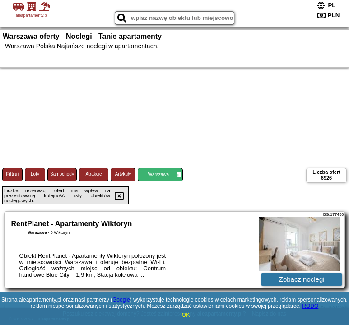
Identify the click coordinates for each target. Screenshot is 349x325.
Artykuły (123, 174)
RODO (310, 306)
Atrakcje (93, 174)
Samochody (62, 174)
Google (121, 300)
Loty (35, 174)
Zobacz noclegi (302, 279)
